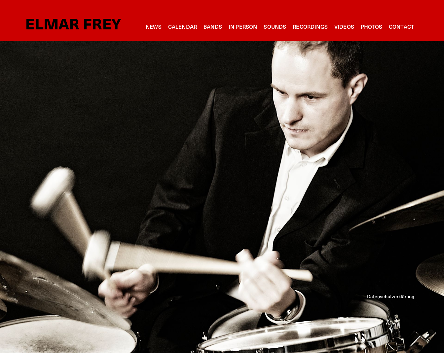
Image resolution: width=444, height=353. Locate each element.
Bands (213, 27)
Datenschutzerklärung (390, 297)
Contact (401, 27)
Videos (344, 27)
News (154, 27)
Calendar (182, 27)
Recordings (310, 27)
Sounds (275, 27)
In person (243, 27)
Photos (371, 27)
